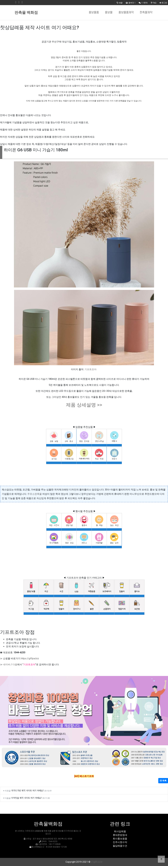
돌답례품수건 (120, 845)
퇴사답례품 (120, 831)
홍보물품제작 (126, 12)
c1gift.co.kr (96, 861)
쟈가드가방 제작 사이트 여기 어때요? (27, 790)
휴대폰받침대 (120, 835)
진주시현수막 (120, 842)
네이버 (6, 664)
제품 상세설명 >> (84, 405)
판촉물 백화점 (26, 12)
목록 (163, 780)
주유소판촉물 (34, 494)
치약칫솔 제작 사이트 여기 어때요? (26, 797)
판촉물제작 (146, 12)
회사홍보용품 (120, 838)
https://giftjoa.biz (30, 658)
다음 (14, 664)
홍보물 (108, 12)
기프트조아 (90, 369)
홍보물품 (94, 12)
